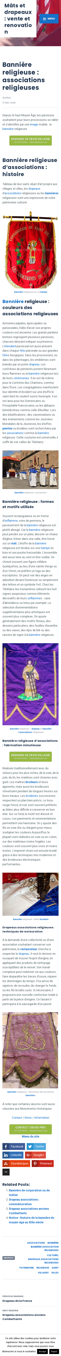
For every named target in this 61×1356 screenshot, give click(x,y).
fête (22, 350)
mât (14, 543)
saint (55, 1267)
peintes (7, 428)
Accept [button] (42, 1351)
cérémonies (21, 378)
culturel (53, 1255)
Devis (28, 1117)
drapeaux (34, 188)
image (34, 124)
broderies (32, 795)
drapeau (34, 364)
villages (43, 1272)
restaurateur (28, 949)
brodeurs (31, 782)
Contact (17, 1117)
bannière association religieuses (45, 1248)
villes (55, 1272)
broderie (44, 919)
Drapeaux (9, 1258)
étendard (10, 346)
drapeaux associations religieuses (43, 1261)
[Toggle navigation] (49, 18)
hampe (43, 292)
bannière (8, 129)
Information (41, 1117)
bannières (51, 193)
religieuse (42, 1267)
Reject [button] (54, 1351)
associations (13, 193)
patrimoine (27, 1267)
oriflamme (11, 520)
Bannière (13, 301)
